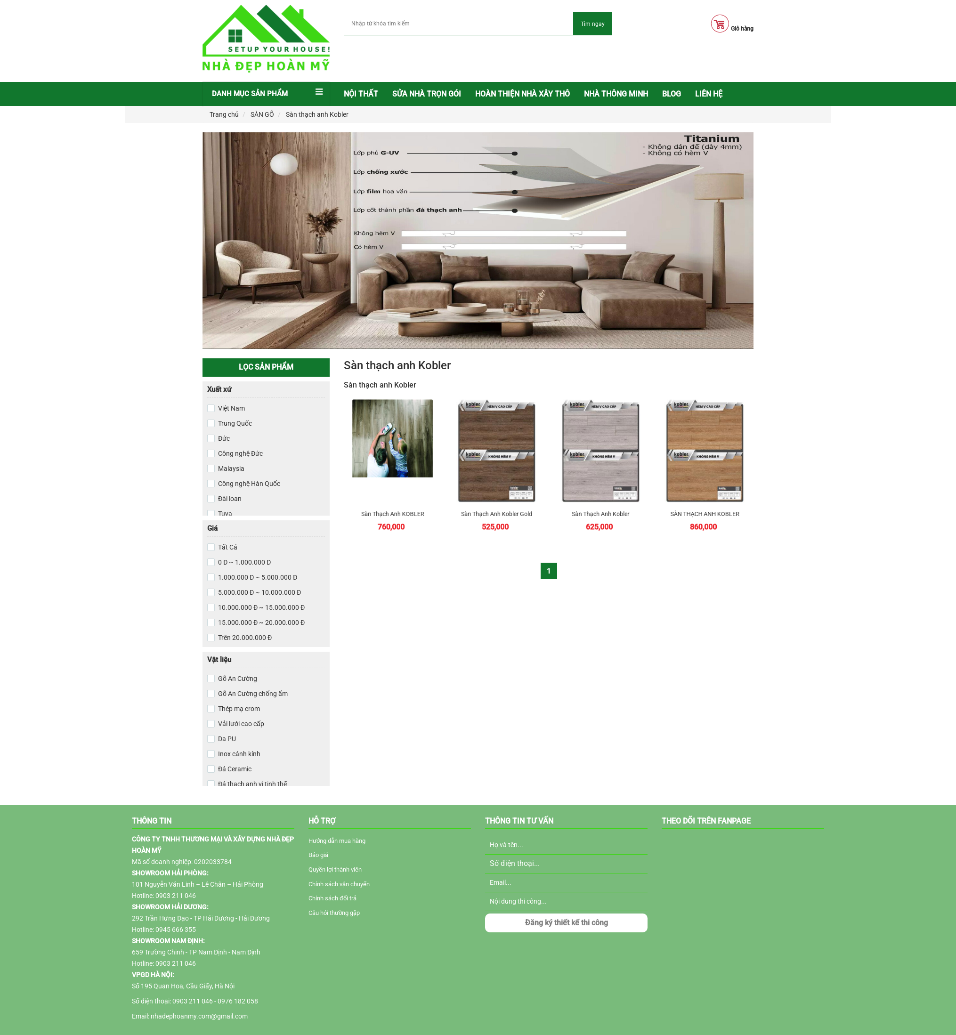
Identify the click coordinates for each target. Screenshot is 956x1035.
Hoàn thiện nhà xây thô (522, 93)
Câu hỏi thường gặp (334, 912)
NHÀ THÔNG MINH (616, 93)
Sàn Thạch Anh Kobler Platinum (601, 491)
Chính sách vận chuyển (339, 884)
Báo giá (318, 854)
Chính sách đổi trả (332, 898)
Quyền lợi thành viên (335, 869)
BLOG (671, 93)
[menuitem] (361, 94)
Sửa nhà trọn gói (426, 93)
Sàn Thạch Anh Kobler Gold (496, 491)
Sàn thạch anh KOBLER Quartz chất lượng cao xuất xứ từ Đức (392, 491)
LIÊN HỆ (708, 93)
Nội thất (361, 93)
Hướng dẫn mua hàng (336, 840)
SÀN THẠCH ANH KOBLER (705, 491)
